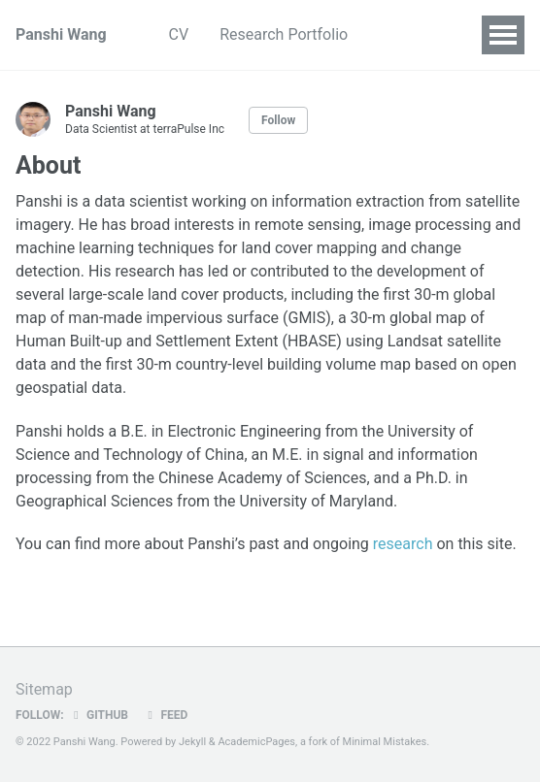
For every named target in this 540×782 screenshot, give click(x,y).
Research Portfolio (283, 34)
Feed (165, 715)
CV (179, 34)
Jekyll (192, 741)
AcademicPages (256, 741)
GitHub (98, 715)
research (403, 544)
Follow (278, 120)
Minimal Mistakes (385, 741)
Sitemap (44, 689)
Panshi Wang (61, 34)
